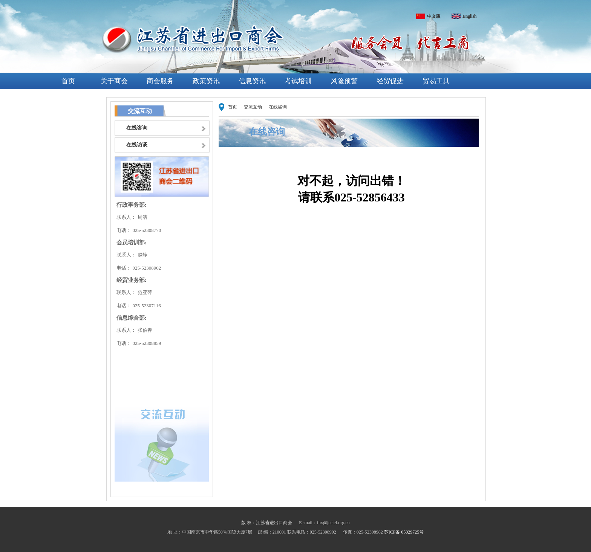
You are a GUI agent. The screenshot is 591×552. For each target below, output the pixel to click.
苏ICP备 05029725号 (404, 532)
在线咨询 (278, 107)
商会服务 (160, 81)
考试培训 (298, 81)
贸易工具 (436, 81)
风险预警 (344, 81)
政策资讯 (206, 81)
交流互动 (253, 107)
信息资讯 (252, 81)
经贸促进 (390, 81)
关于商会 (114, 81)
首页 (68, 81)
